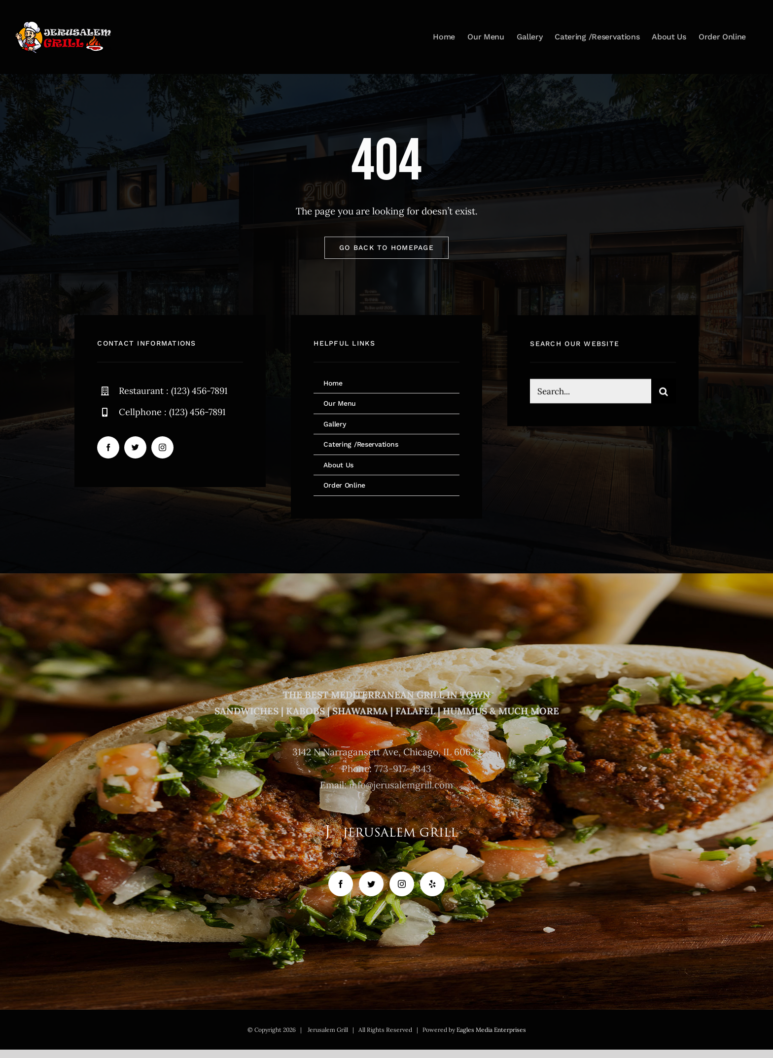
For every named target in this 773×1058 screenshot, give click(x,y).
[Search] (663, 394)
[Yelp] (432, 884)
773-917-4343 (402, 769)
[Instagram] (401, 884)
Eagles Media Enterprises (491, 1029)
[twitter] (135, 448)
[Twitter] (371, 884)
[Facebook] (340, 884)
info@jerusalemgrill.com (401, 785)
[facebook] (108, 448)
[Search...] (590, 394)
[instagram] (162, 448)
